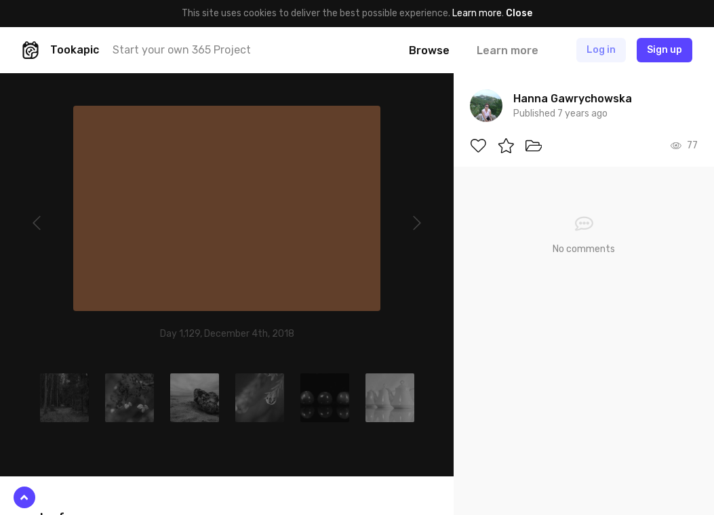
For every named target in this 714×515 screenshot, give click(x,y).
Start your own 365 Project (182, 49)
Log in (601, 50)
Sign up (664, 50)
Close (519, 13)
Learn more (477, 13)
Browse (429, 50)
